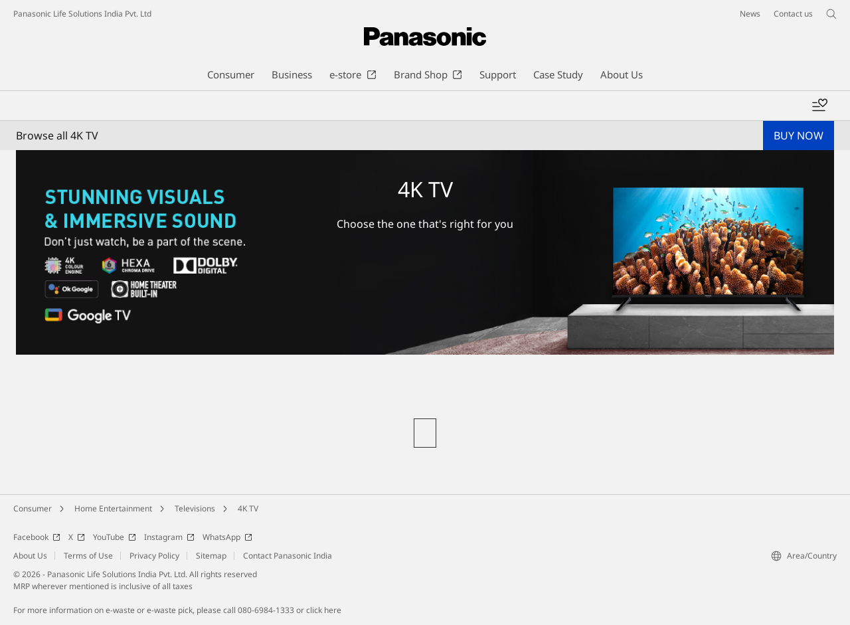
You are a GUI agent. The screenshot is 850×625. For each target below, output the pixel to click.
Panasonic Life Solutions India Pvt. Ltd (82, 13)
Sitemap (211, 555)
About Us (30, 555)
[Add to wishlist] (819, 105)
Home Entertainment (113, 508)
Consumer (32, 508)
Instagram (169, 537)
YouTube (114, 537)
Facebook (36, 537)
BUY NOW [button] (798, 135)
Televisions (195, 508)
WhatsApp (227, 537)
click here (323, 610)
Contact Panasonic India (287, 555)
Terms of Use (88, 555)
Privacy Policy (154, 555)
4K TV (248, 508)
